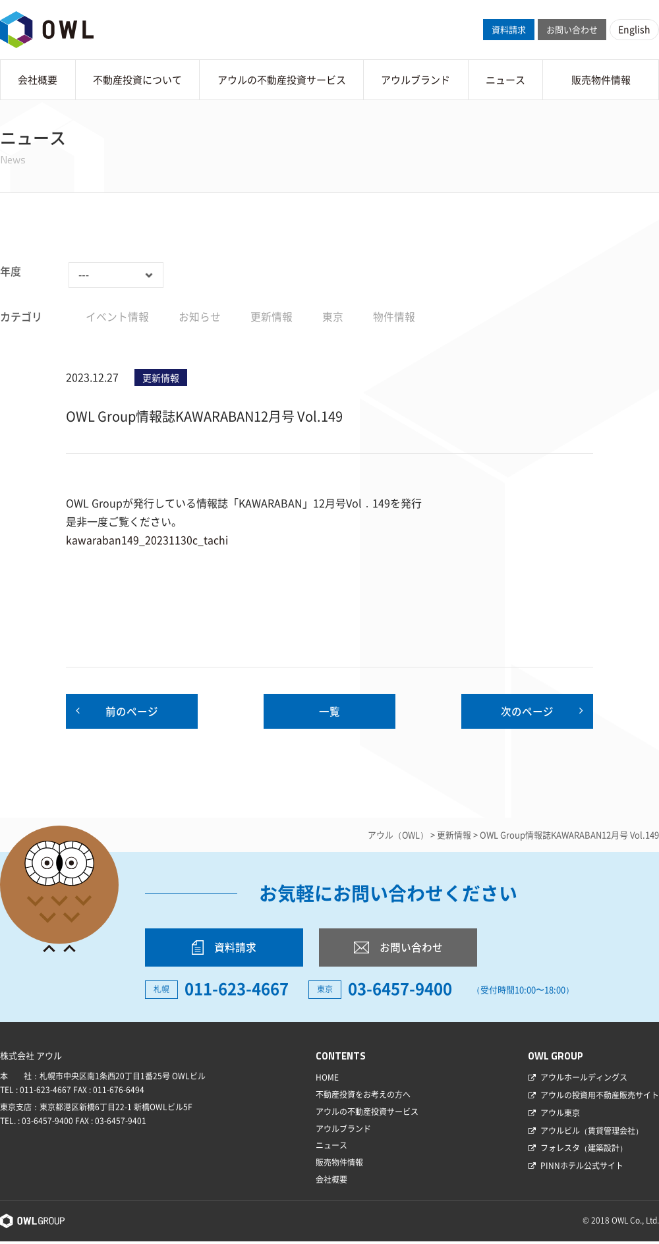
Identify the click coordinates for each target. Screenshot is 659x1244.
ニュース (505, 79)
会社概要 (37, 79)
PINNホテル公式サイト (581, 1168)
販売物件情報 (601, 79)
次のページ (527, 712)
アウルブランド (415, 79)
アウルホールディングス (583, 1080)
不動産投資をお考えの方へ (363, 1097)
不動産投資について (137, 79)
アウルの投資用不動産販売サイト (599, 1098)
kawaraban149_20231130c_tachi (147, 540)
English (634, 29)
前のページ (131, 712)
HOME (327, 1080)
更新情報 (271, 316)
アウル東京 (560, 1115)
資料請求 (509, 29)
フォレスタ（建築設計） (583, 1150)
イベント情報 (117, 316)
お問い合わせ (572, 29)
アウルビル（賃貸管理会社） (591, 1133)
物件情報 (394, 316)
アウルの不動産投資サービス (281, 79)
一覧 (329, 712)
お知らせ (200, 316)
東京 (332, 316)
